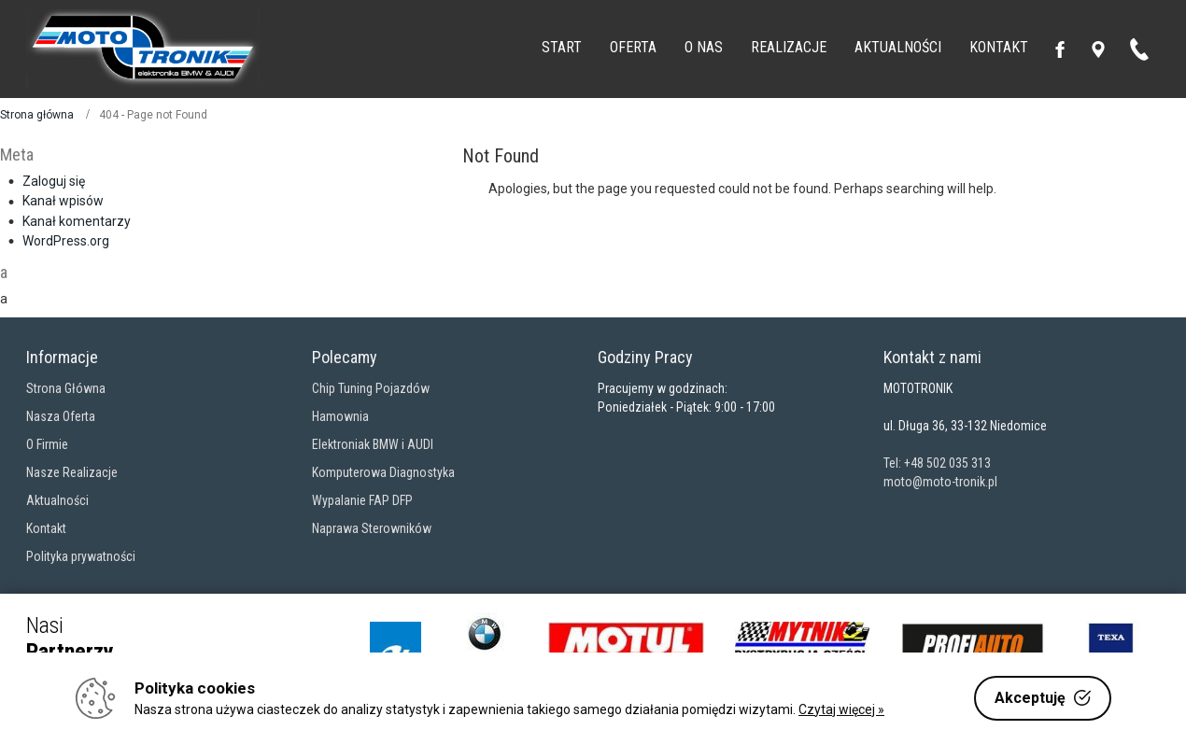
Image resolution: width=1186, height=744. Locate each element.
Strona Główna (66, 388)
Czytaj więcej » (841, 709)
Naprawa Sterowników (371, 528)
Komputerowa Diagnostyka (383, 472)
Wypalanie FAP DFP (362, 500)
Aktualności (57, 500)
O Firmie (47, 444)
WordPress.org (65, 240)
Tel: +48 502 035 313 (937, 463)
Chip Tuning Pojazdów (371, 388)
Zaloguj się (53, 181)
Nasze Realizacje (72, 472)
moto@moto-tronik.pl (940, 481)
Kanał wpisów (63, 200)
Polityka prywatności (80, 556)
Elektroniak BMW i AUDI (372, 444)
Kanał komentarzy (76, 221)
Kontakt (46, 528)
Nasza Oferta (60, 416)
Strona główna (37, 114)
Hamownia (340, 416)
